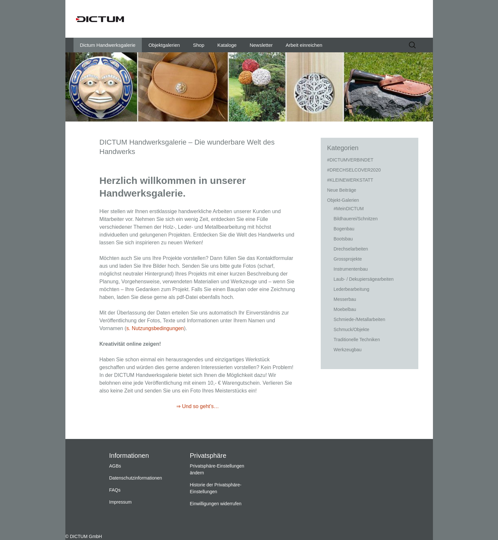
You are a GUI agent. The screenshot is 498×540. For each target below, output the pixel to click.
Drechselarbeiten (351, 248)
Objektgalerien (164, 45)
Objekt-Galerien (343, 200)
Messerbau (345, 299)
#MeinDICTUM (349, 208)
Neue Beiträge (342, 190)
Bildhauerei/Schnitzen (356, 218)
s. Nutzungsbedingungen (155, 328)
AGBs (115, 466)
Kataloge (226, 45)
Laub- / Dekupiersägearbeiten (364, 279)
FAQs (115, 490)
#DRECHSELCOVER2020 (354, 170)
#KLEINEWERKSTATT (350, 180)
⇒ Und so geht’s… (197, 406)
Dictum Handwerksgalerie (108, 45)
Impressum (120, 502)
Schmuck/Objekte (352, 329)
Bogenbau (344, 228)
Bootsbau (343, 238)
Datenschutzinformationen (135, 478)
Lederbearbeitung (352, 289)
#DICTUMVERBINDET (350, 159)
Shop (198, 45)
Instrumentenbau (351, 269)
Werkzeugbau (348, 349)
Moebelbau (345, 309)
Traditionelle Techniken (357, 339)
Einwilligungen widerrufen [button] (216, 503)
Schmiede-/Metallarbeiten (359, 319)
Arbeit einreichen (304, 45)
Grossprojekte (348, 259)
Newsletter (261, 45)
